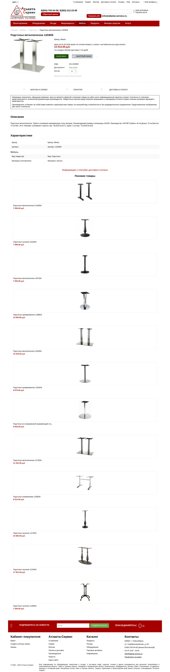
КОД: (56, 64)
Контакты (135, 2)
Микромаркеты (67, 23)
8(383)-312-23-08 (68, 10)
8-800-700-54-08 (131, 647)
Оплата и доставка (56, 650)
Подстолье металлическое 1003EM (27, 351)
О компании (78, 2)
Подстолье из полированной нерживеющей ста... (33, 424)
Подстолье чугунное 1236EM (24, 606)
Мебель (82, 23)
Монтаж (96, 2)
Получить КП (94, 16)
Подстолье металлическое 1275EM (27, 460)
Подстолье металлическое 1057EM (27, 278)
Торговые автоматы (94, 650)
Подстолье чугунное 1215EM (24, 569)
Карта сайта (53, 660)
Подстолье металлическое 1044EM (27, 206)
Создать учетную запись (20, 644)
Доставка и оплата (108, 2)
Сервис (88, 2)
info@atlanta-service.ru (114, 16)
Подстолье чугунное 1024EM (24, 242)
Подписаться (99, 625)
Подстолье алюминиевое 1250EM (26, 497)
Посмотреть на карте (133, 657)
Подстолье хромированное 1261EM (27, 387)
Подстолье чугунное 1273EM (24, 533)
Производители (55, 654)
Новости (52, 657)
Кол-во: (57, 71)
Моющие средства (112, 23)
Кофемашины (92, 654)
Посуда (53, 23)
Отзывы (121, 2)
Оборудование (38, 23)
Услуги (128, 23)
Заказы (13, 647)
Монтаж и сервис (39, 90)
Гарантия (77, 90)
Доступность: (59, 67)
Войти (13, 641)
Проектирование (20, 23)
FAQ (128, 2)
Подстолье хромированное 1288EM (27, 315)
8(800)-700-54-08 (49, 10)
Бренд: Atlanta (60, 39)
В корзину (61, 56)
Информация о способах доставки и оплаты (85, 170)
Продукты (95, 23)
